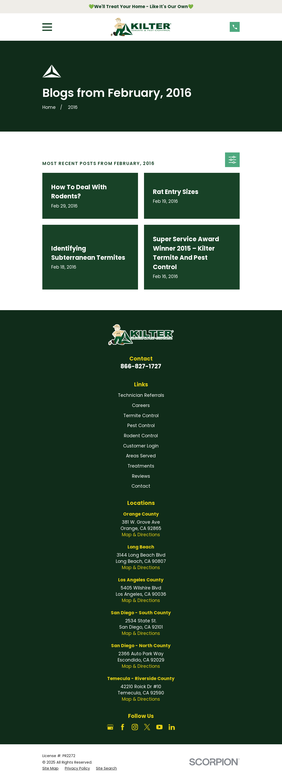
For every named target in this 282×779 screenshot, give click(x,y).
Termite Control (141, 415)
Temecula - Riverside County (141, 678)
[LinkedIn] (172, 727)
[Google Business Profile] (110, 727)
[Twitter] (147, 727)
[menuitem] (50, 768)
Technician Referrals (141, 395)
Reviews (141, 476)
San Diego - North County (141, 645)
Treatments (141, 466)
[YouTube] (159, 727)
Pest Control (141, 425)
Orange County (141, 514)
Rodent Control (141, 436)
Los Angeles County (141, 580)
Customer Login (141, 446)
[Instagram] (135, 727)
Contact (140, 486)
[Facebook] (122, 727)
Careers (141, 405)
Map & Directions (141, 535)
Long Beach (141, 547)
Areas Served (141, 456)
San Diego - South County (141, 613)
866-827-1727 (140, 366)
